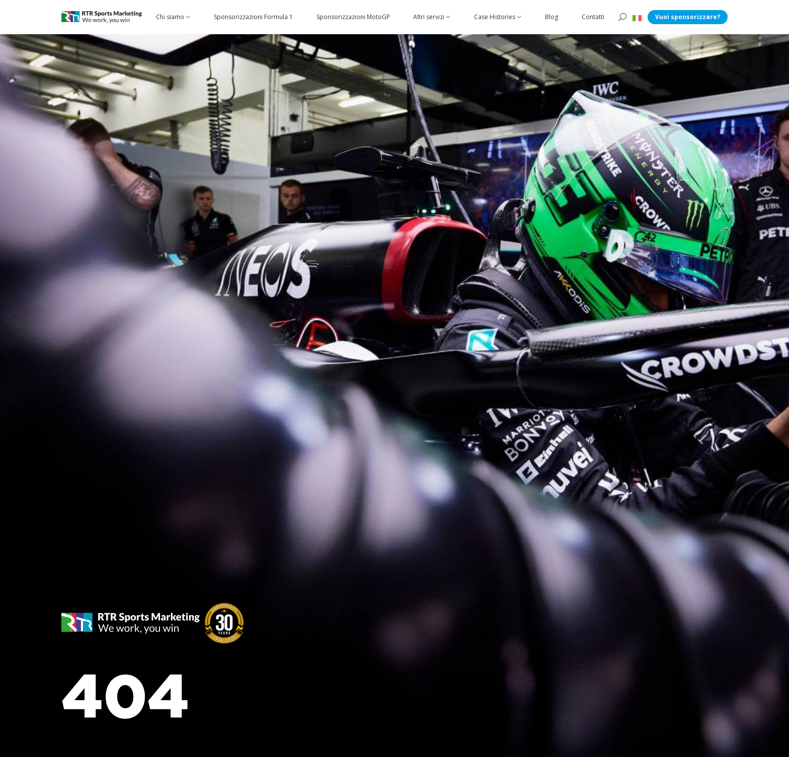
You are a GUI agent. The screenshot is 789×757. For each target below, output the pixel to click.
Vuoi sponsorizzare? (687, 17)
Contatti (593, 17)
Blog (551, 17)
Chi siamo (170, 17)
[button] (637, 17)
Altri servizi (428, 17)
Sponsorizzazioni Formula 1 (253, 17)
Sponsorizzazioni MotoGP (353, 17)
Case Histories (494, 17)
